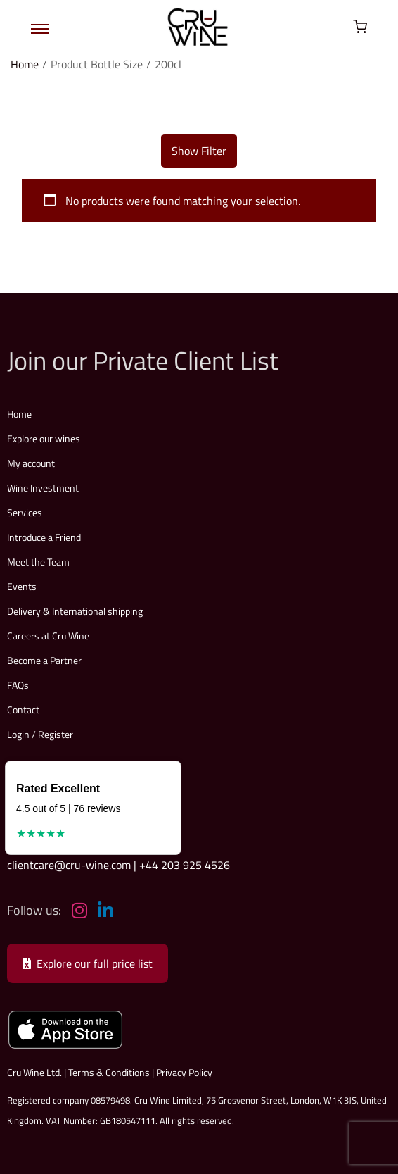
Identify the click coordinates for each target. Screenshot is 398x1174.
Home (25, 64)
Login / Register (40, 734)
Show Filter (199, 150)
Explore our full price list (88, 963)
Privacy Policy (184, 1072)
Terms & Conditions (109, 1072)
